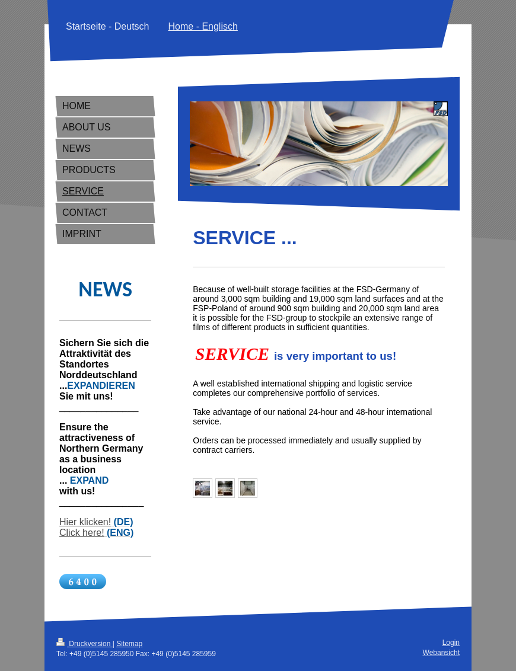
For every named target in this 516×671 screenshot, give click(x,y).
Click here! (81, 533)
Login (451, 642)
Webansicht (441, 652)
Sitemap (129, 644)
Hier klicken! (85, 522)
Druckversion (84, 644)
